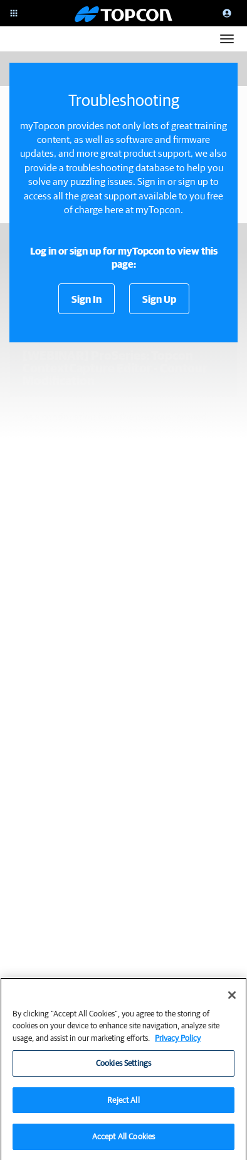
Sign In (86, 299)
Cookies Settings (123, 1067)
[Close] (232, 999)
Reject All (123, 1104)
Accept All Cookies (123, 1141)
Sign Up (159, 299)
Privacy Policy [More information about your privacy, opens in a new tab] (178, 1042)
